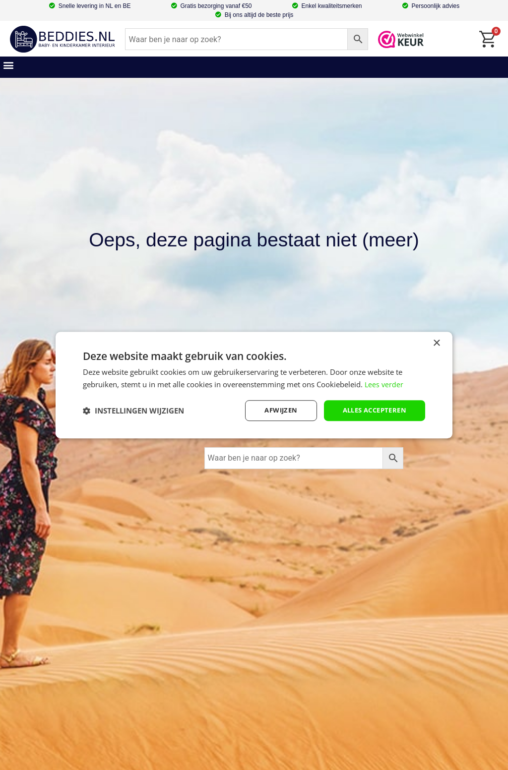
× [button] (436, 342)
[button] (8, 65)
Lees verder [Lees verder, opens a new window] (384, 383)
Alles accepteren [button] (371, 410)
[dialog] (254, 385)
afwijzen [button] (273, 410)
